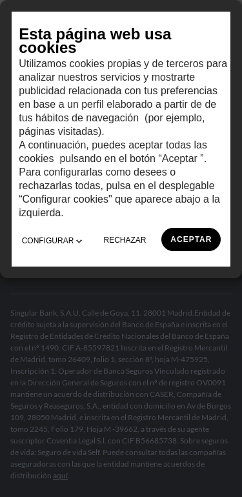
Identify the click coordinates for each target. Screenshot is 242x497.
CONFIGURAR (52, 240)
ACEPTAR (191, 239)
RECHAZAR (125, 240)
